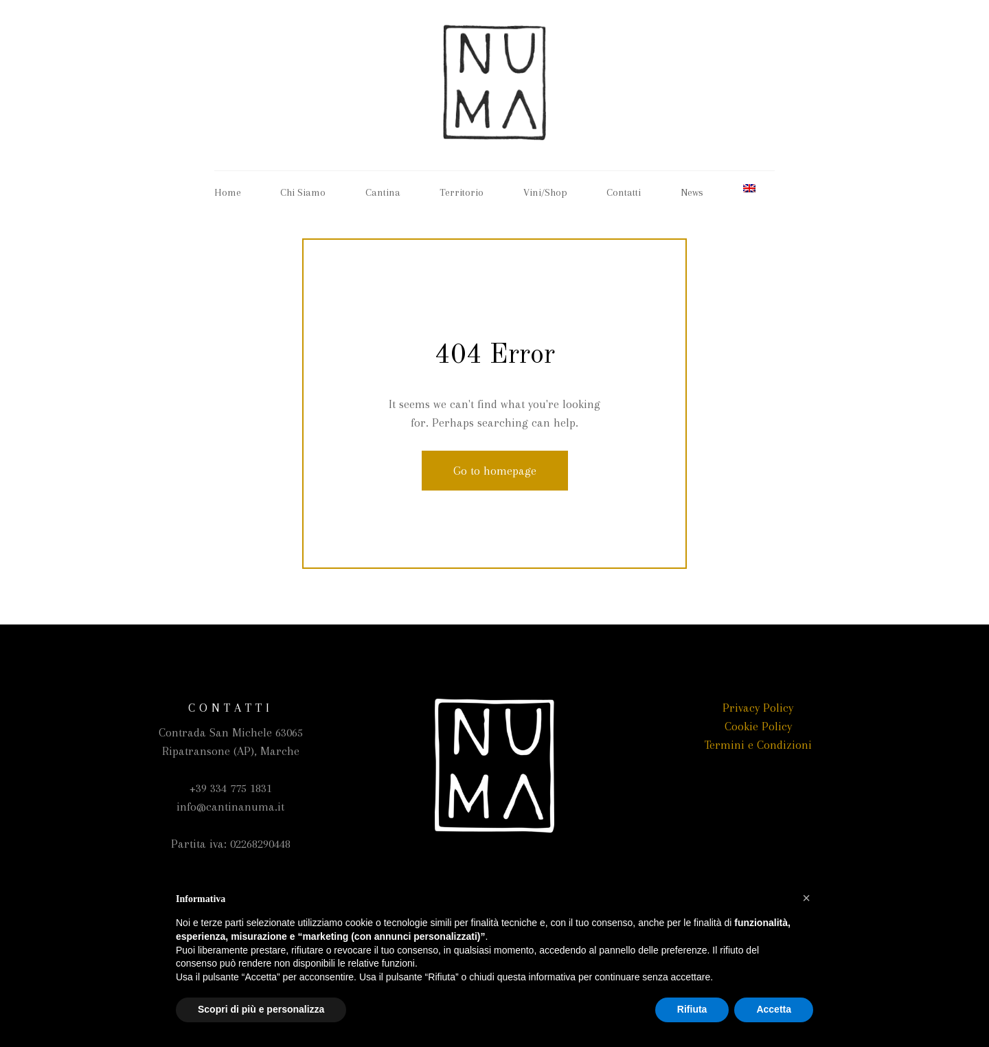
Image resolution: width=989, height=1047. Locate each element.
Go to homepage (494, 470)
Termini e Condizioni (758, 745)
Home (227, 192)
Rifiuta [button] (692, 1009)
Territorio (462, 192)
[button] (806, 898)
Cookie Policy (758, 726)
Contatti (623, 192)
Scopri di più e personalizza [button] (261, 1009)
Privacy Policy (758, 707)
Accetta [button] (773, 1009)
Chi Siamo (303, 192)
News (692, 192)
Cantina (382, 192)
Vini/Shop (545, 192)
